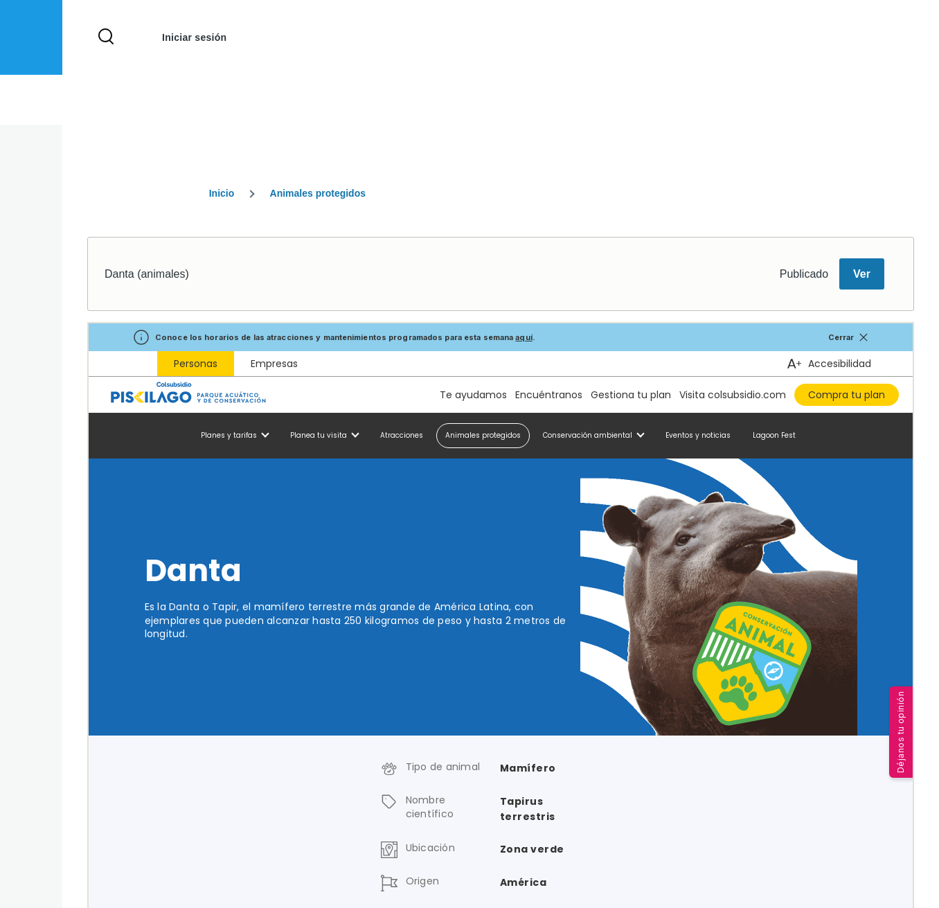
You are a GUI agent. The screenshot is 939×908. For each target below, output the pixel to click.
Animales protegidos (318, 193)
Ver (861, 274)
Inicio (222, 193)
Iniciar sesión (194, 37)
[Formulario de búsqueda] (106, 37)
